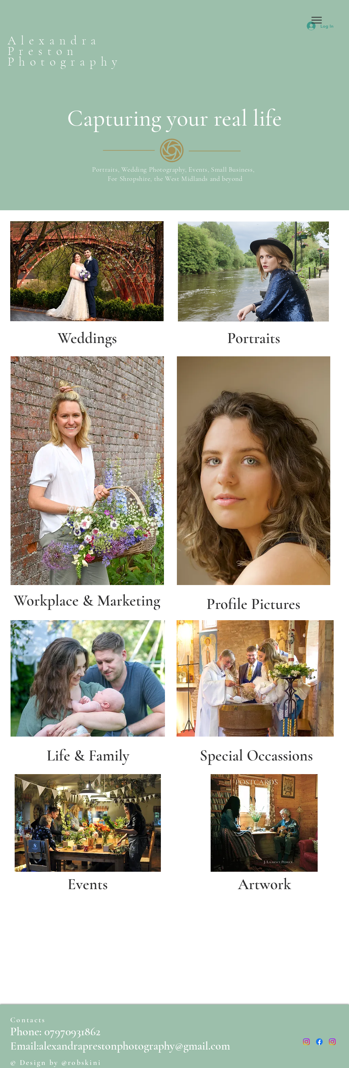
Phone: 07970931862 (55, 1032)
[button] (317, 20)
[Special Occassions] (256, 755)
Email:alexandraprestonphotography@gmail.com (120, 1046)
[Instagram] (306, 1041)
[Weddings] (87, 338)
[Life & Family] (88, 755)
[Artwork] (264, 884)
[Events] (87, 884)
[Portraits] (253, 338)
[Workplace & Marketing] (87, 600)
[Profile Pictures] (253, 604)
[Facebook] (319, 1041)
